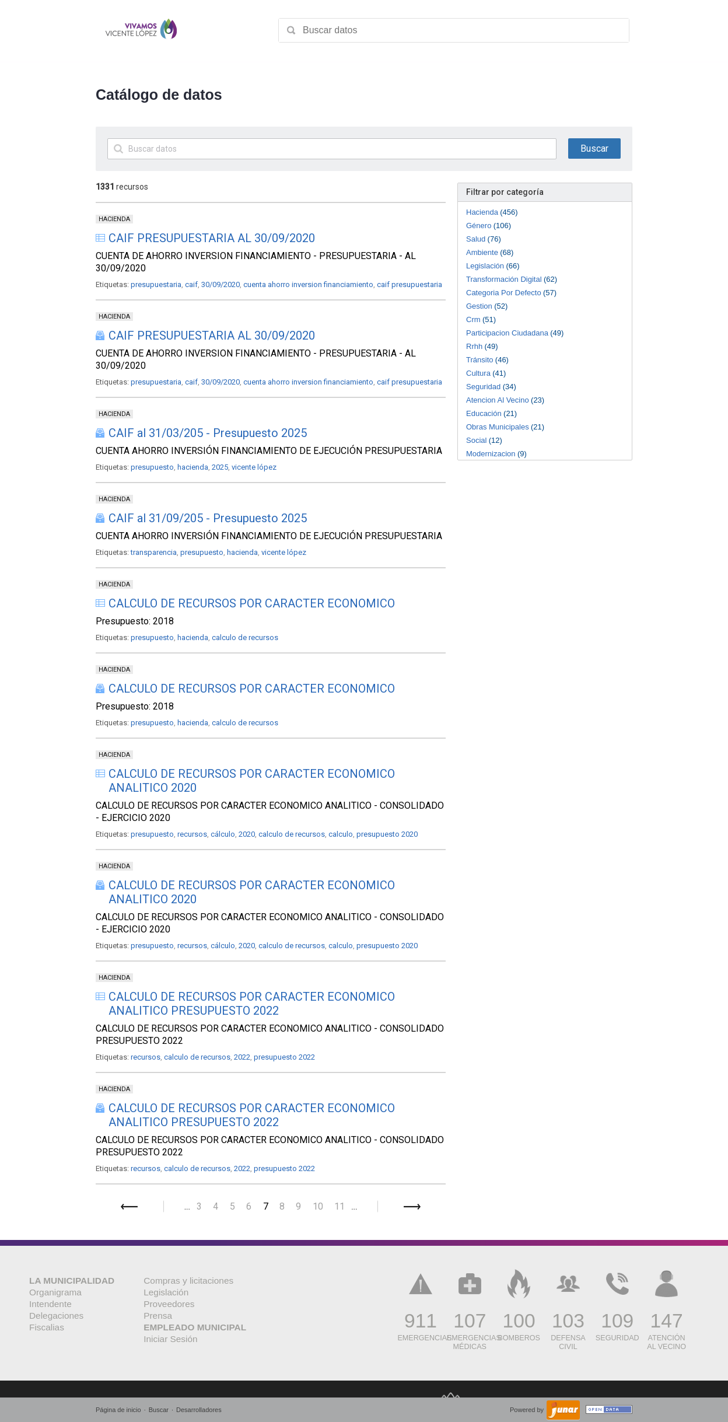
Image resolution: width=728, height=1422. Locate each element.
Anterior (129, 1207)
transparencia (154, 552)
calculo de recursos (245, 637)
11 (339, 1206)
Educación (484, 413)
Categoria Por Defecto (503, 292)
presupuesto (152, 467)
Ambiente (482, 252)
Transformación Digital (504, 279)
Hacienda (482, 212)
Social (476, 440)
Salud (475, 239)
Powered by (527, 1409)
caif (191, 284)
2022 (242, 1057)
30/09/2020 (220, 284)
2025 (220, 467)
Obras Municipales (497, 426)
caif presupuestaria (409, 284)
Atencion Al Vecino (497, 400)
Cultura (478, 373)
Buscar (159, 1409)
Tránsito (479, 359)
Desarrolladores (199, 1409)
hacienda (192, 467)
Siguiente (412, 1207)
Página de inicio (118, 1409)
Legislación (485, 265)
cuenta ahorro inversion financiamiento (308, 284)
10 (318, 1206)
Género (478, 225)
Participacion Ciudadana (507, 333)
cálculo (223, 834)
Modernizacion (491, 453)
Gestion (479, 306)
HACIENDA (114, 219)
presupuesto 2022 (284, 1057)
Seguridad (483, 386)
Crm (473, 319)
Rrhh (474, 346)
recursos (192, 834)
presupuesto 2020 (387, 834)
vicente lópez (254, 467)
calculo (340, 834)
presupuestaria (156, 284)
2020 (247, 834)
